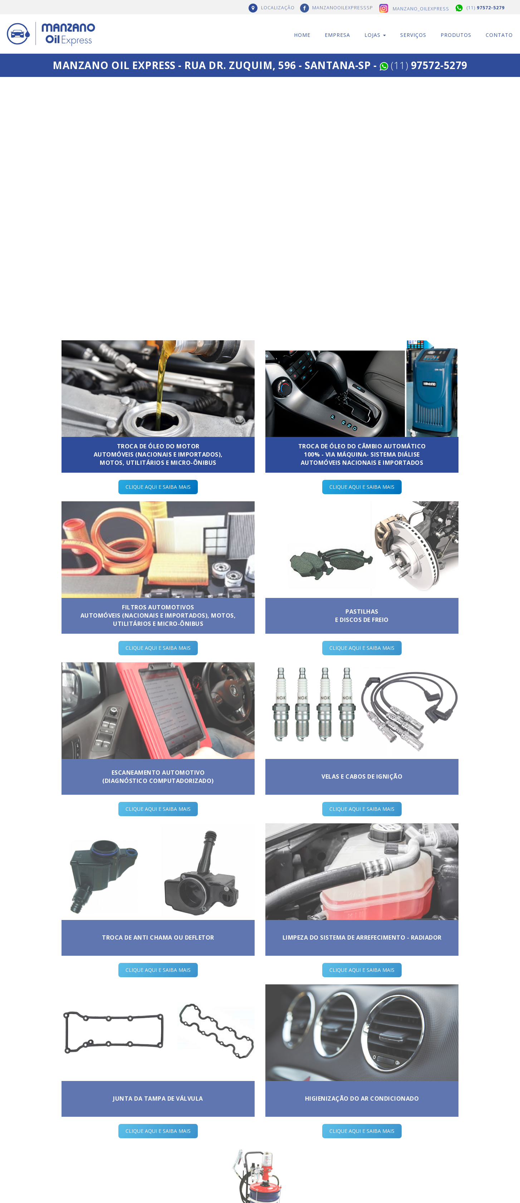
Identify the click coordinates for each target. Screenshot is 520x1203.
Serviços (413, 34)
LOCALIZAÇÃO (278, 8)
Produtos (456, 34)
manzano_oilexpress (421, 9)
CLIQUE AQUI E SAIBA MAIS (158, 486)
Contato (499, 34)
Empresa (337, 34)
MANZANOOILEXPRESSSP (342, 8)
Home (302, 34)
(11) (486, 8)
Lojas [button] (375, 34)
